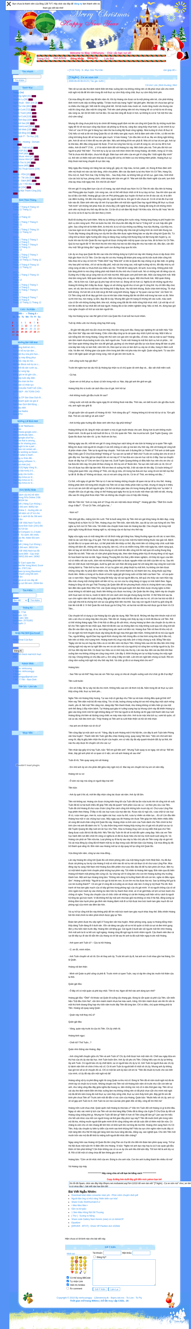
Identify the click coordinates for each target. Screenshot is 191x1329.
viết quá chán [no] (21, 464)
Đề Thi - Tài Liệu (21, 177)
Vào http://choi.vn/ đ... (23, 477)
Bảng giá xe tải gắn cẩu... (25, 374)
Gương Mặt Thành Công (25, 190)
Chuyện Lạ (18, 99)
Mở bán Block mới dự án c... (26, 364)
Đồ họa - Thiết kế (21, 147)
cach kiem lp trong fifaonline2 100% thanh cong (27, 572)
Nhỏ (175, 85)
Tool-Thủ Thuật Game (23, 169)
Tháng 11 (17, 209)
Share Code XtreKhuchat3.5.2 (85, 1202)
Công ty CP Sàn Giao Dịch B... (28, 397)
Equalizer (75, 1222)
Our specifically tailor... (24, 435)
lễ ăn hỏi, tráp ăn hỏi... (24, 361)
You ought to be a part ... (25, 446)
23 (13, 332)
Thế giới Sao (19, 123)
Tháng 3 (34, 239)
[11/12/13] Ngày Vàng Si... (25, 467)
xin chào (17, 429)
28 (35, 332)
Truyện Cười (19, 109)
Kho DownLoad (20, 126)
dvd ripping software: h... (25, 461)
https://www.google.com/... (25, 432)
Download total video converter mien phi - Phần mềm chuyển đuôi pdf (104, 1195)
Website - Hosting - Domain (26, 142)
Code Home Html (21, 159)
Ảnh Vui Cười (19, 116)
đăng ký (78, 4)
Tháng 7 (17, 207)
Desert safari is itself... (23, 455)
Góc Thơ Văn (19, 106)
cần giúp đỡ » (169, 70)
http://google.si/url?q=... (24, 437)
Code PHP (18, 153)
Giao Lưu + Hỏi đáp (22, 184)
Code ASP (18, 150)
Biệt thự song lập (21, 371)
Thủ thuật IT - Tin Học (23, 136)
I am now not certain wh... (25, 449)
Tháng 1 (17, 222)
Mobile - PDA (19, 174)
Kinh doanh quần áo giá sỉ (25, 401)
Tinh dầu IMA (19, 408)
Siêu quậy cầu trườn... (23, 474)
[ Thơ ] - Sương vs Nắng (83, 1216)
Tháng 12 (27, 209)
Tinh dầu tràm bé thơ (23, 381)
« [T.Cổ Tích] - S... (76, 70)
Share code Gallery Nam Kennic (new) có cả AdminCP (97, 1219)
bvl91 (101, 81)
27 (31, 332)
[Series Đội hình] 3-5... (24, 470)
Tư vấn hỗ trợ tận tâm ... (24, 350)
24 (17, 332)
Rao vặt (17, 187)
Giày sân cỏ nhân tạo (23, 385)
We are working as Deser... (26, 452)
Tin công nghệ (20, 96)
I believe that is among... (24, 440)
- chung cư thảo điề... (23, 458)
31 (17, 335)
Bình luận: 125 (20, 615)
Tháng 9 (17, 247)
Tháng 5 (25, 242)
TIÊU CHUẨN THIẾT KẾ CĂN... (28, 388)
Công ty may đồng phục (24, 357)
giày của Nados (20, 411)
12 (26, 326)
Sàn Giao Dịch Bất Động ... (26, 404)
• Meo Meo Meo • (79, 1205)
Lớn (155, 85)
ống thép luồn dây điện (24, 378)
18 (22, 329)
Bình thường (165, 85)
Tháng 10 (34, 207)
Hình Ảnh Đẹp (20, 120)
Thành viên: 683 (20, 618)
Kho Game (18, 165)
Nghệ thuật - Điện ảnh (23, 103)
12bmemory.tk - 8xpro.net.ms (109, 1297)
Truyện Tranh (19, 113)
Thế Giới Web (19, 129)
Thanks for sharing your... (25, 443)
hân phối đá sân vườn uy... (26, 368)
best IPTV (18, 414)
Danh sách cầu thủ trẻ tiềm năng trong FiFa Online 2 (26, 496)
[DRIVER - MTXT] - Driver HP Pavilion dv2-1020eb (95, 1226)
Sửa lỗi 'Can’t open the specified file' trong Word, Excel (28, 564)
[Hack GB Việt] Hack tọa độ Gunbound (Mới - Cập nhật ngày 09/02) (26, 554)
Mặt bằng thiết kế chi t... (24, 347)
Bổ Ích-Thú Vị (19, 162)
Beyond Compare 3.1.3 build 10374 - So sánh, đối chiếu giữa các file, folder (26, 535)
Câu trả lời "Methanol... (24, 426)
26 (26, 332)
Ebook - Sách (19, 180)
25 (22, 332)
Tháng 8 (25, 207)
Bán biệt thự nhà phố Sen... (26, 354)
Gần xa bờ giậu (78, 1209)
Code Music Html (21, 156)
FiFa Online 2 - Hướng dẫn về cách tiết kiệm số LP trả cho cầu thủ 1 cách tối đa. (27, 513)
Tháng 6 (17, 244)
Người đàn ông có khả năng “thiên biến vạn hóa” (94, 1198)
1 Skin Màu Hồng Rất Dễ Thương (87, 1212)
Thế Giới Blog (19, 133)
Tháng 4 (17, 217)
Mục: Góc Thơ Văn (94, 70)
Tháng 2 (25, 229)
